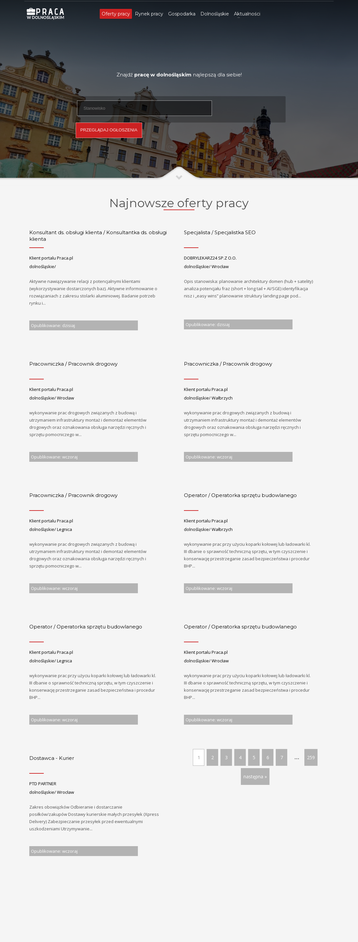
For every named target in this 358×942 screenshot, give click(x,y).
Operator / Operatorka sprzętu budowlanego (240, 495)
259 (311, 757)
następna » (255, 776)
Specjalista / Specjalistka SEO (220, 232)
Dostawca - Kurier (51, 758)
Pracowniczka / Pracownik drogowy (73, 364)
